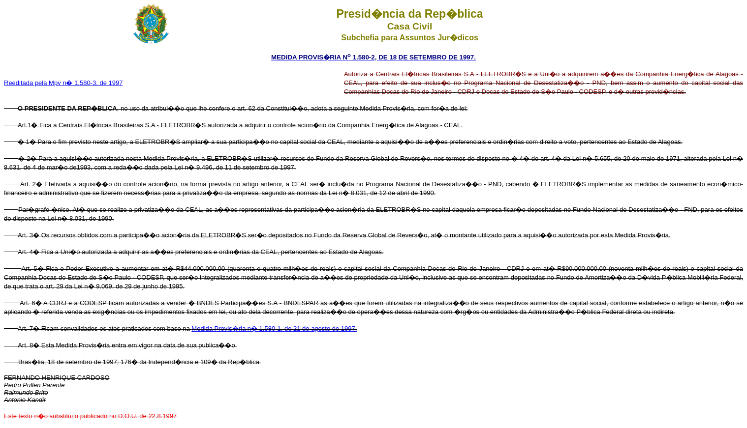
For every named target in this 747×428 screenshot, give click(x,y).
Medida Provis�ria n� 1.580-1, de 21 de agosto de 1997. (274, 328)
